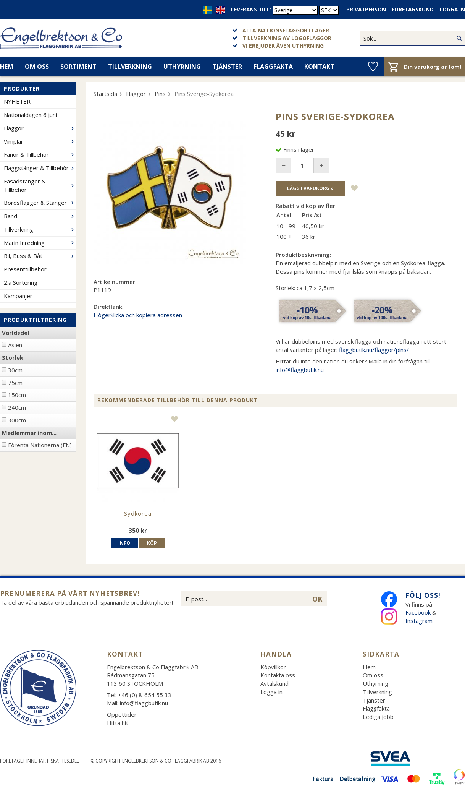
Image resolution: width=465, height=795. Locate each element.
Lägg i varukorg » (310, 188)
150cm (17, 395)
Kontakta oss (277, 675)
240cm (17, 407)
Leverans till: (251, 9)
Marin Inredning (40, 243)
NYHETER (17, 101)
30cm (15, 370)
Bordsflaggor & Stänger (40, 202)
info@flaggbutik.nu (300, 369)
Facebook (418, 612)
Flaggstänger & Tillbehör (40, 168)
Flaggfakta (273, 66)
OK (317, 599)
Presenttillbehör (25, 269)
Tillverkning (130, 66)
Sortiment (78, 66)
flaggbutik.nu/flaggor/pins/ (374, 350)
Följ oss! (423, 595)
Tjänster (227, 66)
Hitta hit (117, 723)
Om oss (37, 66)
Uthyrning (182, 66)
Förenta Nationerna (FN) (40, 445)
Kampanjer (18, 296)
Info (124, 543)
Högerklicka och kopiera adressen (138, 315)
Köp (152, 543)
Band (40, 216)
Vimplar (40, 141)
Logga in (452, 9)
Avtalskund (274, 683)
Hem (369, 667)
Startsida (105, 93)
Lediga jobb (378, 716)
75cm (15, 382)
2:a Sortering (20, 282)
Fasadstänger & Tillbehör (40, 185)
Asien (15, 345)
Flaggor (40, 128)
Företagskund (413, 9)
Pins (160, 93)
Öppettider (122, 714)
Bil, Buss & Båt (40, 256)
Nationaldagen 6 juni (30, 114)
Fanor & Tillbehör (40, 154)
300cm (17, 420)
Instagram (419, 621)
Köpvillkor (273, 667)
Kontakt (319, 66)
